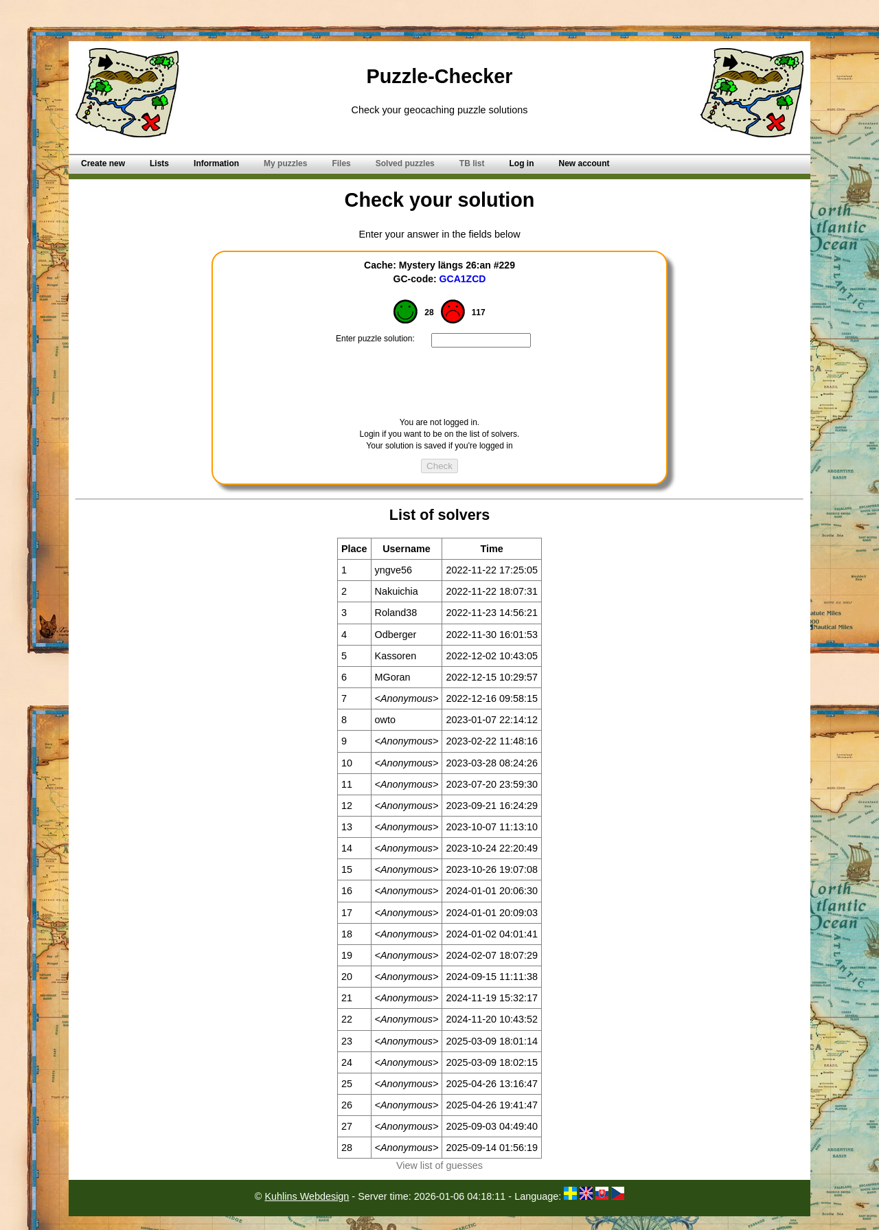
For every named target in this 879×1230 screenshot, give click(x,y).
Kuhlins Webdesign (306, 1196)
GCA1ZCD (463, 278)
